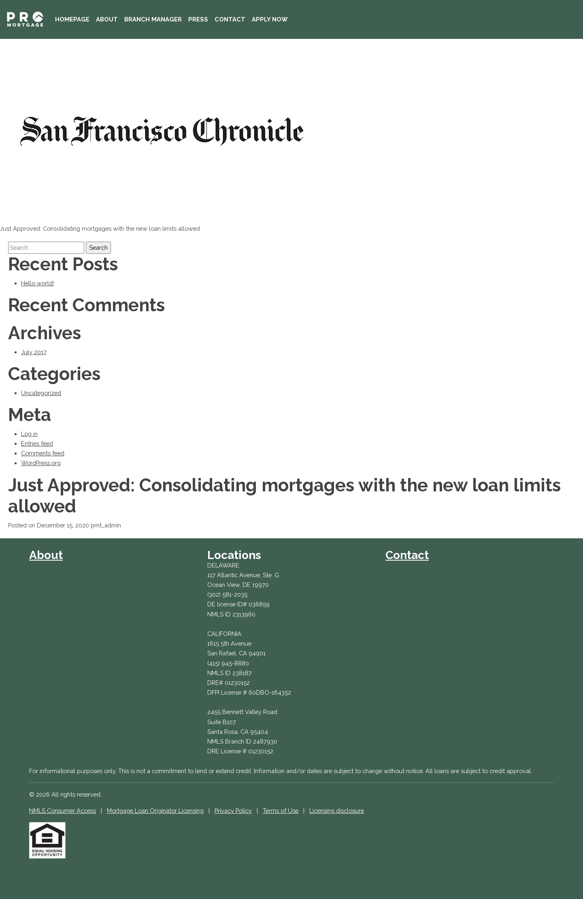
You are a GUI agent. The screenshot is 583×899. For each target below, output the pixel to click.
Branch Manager (153, 19)
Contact (230, 19)
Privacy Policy (233, 810)
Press (198, 19)
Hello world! (37, 283)
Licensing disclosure (336, 810)
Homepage (72, 19)
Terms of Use (280, 810)
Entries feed (37, 443)
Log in (29, 433)
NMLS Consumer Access (62, 810)
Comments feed (42, 453)
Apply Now (269, 19)
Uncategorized (41, 392)
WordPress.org (41, 462)
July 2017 (34, 352)
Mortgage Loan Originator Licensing (155, 810)
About (107, 19)
